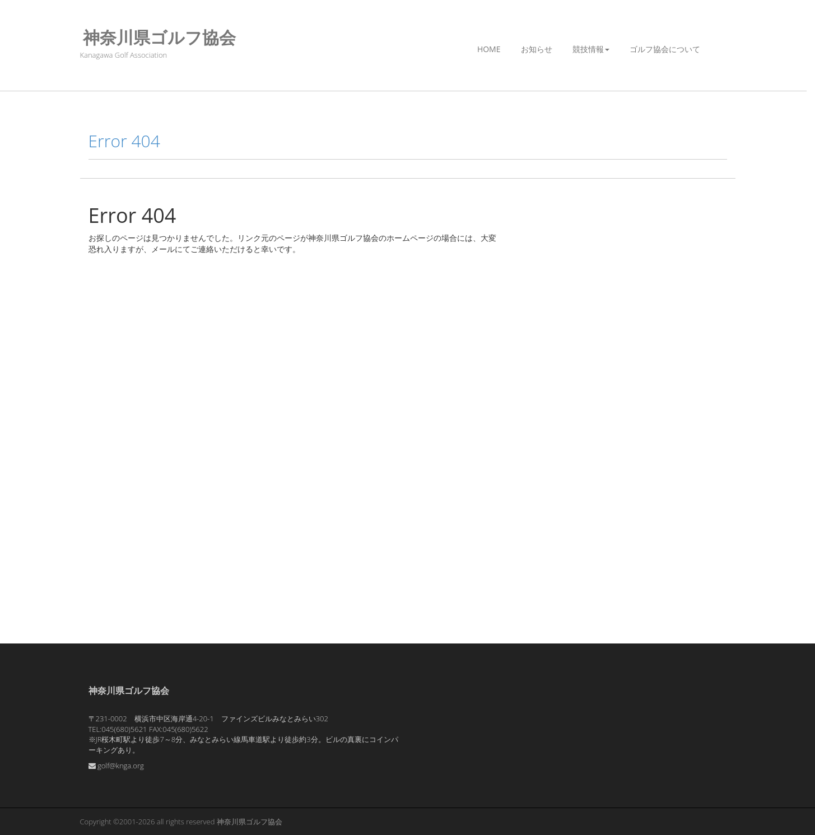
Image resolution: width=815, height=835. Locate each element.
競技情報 (590, 49)
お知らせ (536, 49)
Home (489, 49)
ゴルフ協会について (665, 49)
